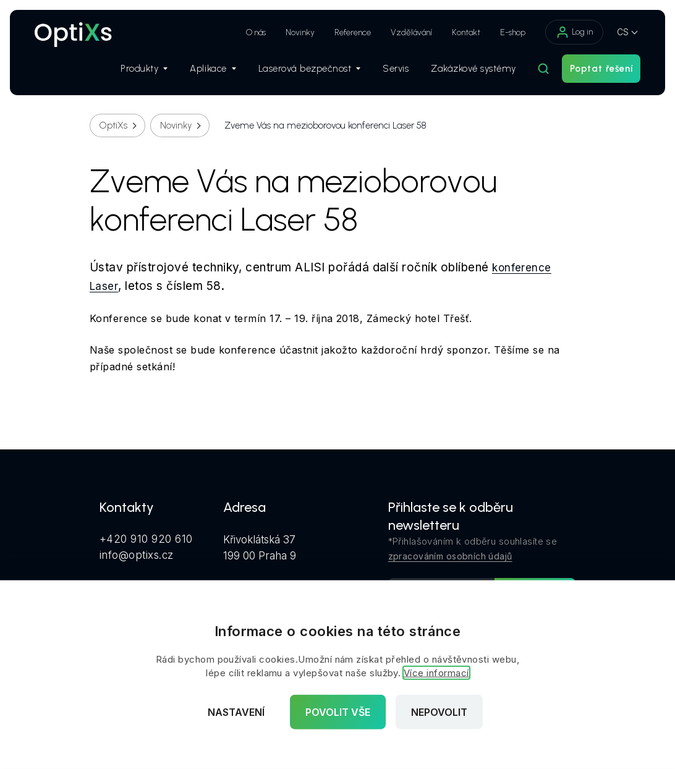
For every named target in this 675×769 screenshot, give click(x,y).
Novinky (300, 32)
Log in (574, 32)
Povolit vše (337, 712)
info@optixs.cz (137, 555)
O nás (256, 32)
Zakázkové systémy (473, 68)
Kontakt (466, 32)
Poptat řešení (601, 68)
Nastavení (236, 712)
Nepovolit (439, 712)
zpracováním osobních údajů (450, 556)
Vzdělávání (411, 32)
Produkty (144, 68)
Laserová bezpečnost (309, 68)
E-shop (512, 32)
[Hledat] (543, 68)
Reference (352, 32)
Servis (396, 68)
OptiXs (113, 125)
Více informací (436, 673)
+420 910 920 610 (146, 539)
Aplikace (213, 68)
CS (623, 32)
